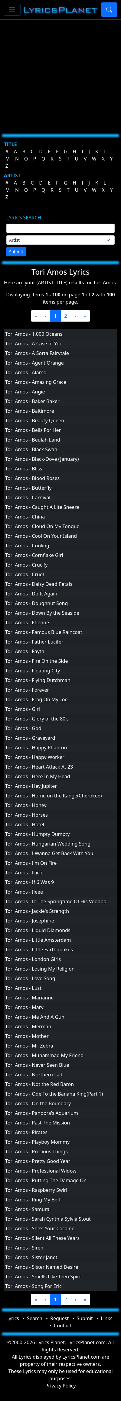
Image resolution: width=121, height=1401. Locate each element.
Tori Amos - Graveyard (30, 738)
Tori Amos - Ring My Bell (32, 1199)
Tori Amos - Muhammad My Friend (44, 1055)
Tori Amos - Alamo (25, 372)
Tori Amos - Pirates (26, 1132)
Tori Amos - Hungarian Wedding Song (47, 843)
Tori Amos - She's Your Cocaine (39, 1228)
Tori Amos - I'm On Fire (31, 863)
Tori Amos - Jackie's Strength (37, 911)
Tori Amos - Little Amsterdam (38, 940)
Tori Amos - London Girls (33, 959)
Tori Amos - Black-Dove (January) (42, 459)
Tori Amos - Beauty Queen (34, 420)
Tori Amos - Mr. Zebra (29, 1045)
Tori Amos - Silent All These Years (42, 1238)
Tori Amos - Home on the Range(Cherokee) (53, 795)
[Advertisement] (56, 74)
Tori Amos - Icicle (24, 872)
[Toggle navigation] (12, 10)
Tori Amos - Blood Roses (32, 478)
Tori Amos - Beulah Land (32, 439)
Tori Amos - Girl (22, 709)
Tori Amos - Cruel (24, 574)
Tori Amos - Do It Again (31, 593)
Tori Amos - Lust (23, 988)
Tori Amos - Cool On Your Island (41, 536)
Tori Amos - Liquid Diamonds (37, 930)
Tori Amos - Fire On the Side (36, 661)
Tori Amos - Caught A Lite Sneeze (42, 507)
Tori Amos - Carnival (27, 497)
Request (59, 1318)
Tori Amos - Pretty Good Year (37, 1161)
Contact (62, 1325)
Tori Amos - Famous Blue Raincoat (43, 632)
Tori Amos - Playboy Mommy (37, 1142)
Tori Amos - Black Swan (31, 449)
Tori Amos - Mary (24, 1007)
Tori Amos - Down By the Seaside (42, 613)
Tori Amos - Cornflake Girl (34, 555)
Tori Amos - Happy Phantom (37, 747)
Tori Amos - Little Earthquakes (39, 949)
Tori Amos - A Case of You (34, 343)
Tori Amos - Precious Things (36, 1151)
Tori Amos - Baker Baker (32, 401)
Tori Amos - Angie (25, 391)
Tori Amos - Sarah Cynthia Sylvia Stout (48, 1219)
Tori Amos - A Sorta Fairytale (37, 353)
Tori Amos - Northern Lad (33, 1074)
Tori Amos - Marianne (29, 997)
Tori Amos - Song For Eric (33, 1286)
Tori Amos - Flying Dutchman (37, 680)
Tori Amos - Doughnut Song (36, 603)
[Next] (75, 316)
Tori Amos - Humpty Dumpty (37, 834)
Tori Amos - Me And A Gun (34, 1017)
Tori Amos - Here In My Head (37, 776)
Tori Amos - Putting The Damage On (46, 1180)
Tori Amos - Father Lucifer (34, 641)
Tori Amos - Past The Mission (37, 1122)
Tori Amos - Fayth (24, 651)
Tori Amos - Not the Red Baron (39, 1084)
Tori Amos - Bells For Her (33, 430)
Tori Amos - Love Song (30, 978)
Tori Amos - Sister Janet (31, 1257)
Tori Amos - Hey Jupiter (31, 786)
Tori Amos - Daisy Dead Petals (38, 584)
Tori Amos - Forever (27, 690)
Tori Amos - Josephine (29, 920)
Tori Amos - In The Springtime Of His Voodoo (55, 901)
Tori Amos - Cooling (27, 545)
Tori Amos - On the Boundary (38, 1103)
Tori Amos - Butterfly (28, 488)
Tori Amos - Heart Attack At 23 (39, 766)
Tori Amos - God (23, 728)
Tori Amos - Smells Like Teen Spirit (43, 1276)
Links (107, 1318)
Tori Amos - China (25, 516)
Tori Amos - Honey (26, 805)
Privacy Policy (60, 1385)
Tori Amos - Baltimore (29, 411)
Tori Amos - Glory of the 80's (37, 718)
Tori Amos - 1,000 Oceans (33, 334)
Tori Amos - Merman (28, 1026)
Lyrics (12, 1318)
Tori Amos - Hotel (24, 824)
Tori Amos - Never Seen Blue (37, 1065)
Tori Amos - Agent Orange (34, 362)
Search (34, 1318)
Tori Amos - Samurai (28, 1209)
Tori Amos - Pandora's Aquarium (41, 1113)
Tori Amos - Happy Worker (34, 757)
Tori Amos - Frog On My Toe (36, 699)
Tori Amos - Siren (24, 1247)
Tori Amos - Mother (27, 1036)
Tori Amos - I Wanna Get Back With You (49, 853)
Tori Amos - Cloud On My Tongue (42, 526)
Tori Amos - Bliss (23, 468)
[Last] (85, 316)
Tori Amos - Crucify (26, 564)
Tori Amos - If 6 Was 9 (29, 882)
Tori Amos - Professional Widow (41, 1170)
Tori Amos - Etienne (27, 622)
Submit (16, 252)
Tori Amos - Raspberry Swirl (36, 1190)
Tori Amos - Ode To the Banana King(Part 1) (54, 1094)
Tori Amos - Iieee (24, 892)
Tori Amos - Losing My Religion (40, 968)
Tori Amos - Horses (26, 815)
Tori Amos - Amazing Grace (35, 382)
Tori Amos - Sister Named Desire (41, 1267)
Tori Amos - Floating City (32, 670)
